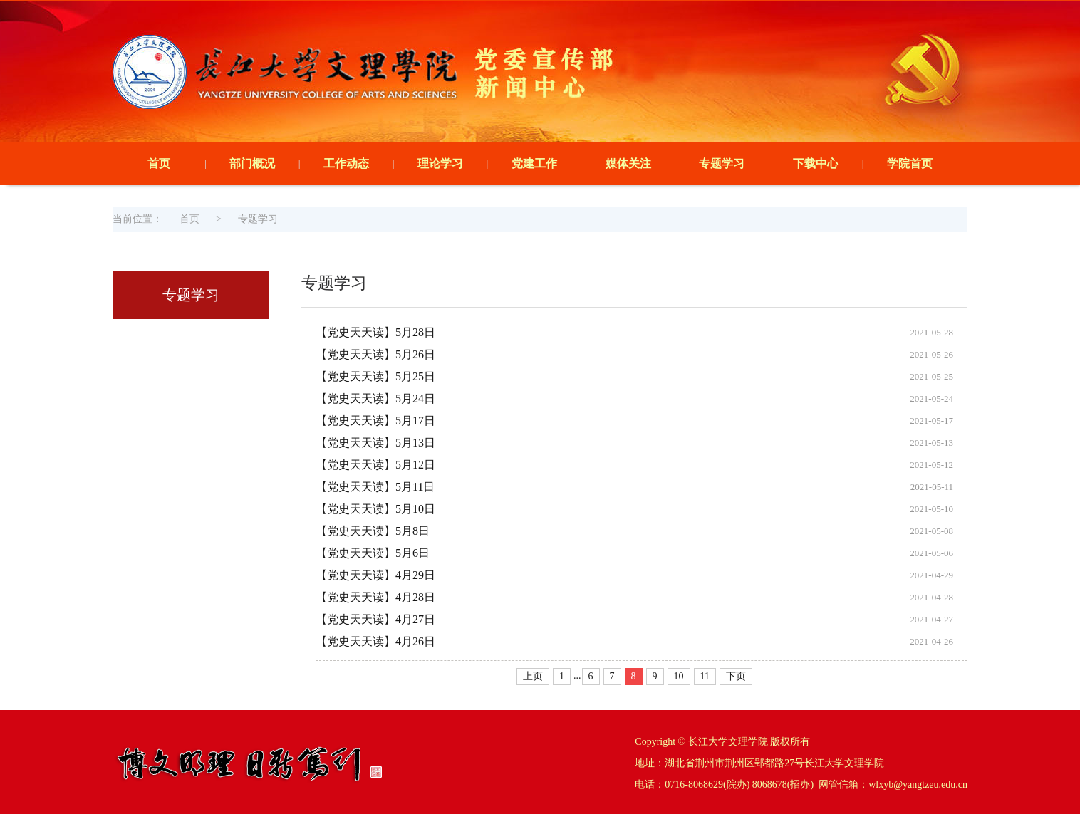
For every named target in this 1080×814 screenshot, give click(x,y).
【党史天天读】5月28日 (375, 332)
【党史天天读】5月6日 (373, 553)
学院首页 (910, 163)
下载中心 (815, 163)
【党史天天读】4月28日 (375, 597)
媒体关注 (628, 163)
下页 (736, 676)
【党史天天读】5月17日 (375, 420)
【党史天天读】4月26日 (375, 641)
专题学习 (721, 163)
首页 (158, 163)
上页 (533, 676)
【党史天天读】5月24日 (375, 398)
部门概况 (252, 163)
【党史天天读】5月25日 (375, 376)
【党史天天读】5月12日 (375, 465)
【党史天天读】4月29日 (375, 575)
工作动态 (346, 163)
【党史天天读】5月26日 (375, 354)
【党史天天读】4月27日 (375, 619)
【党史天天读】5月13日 (375, 443)
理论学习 (440, 163)
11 (705, 676)
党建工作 (534, 163)
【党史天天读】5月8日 (373, 531)
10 (679, 676)
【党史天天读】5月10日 (375, 509)
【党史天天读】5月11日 (375, 487)
